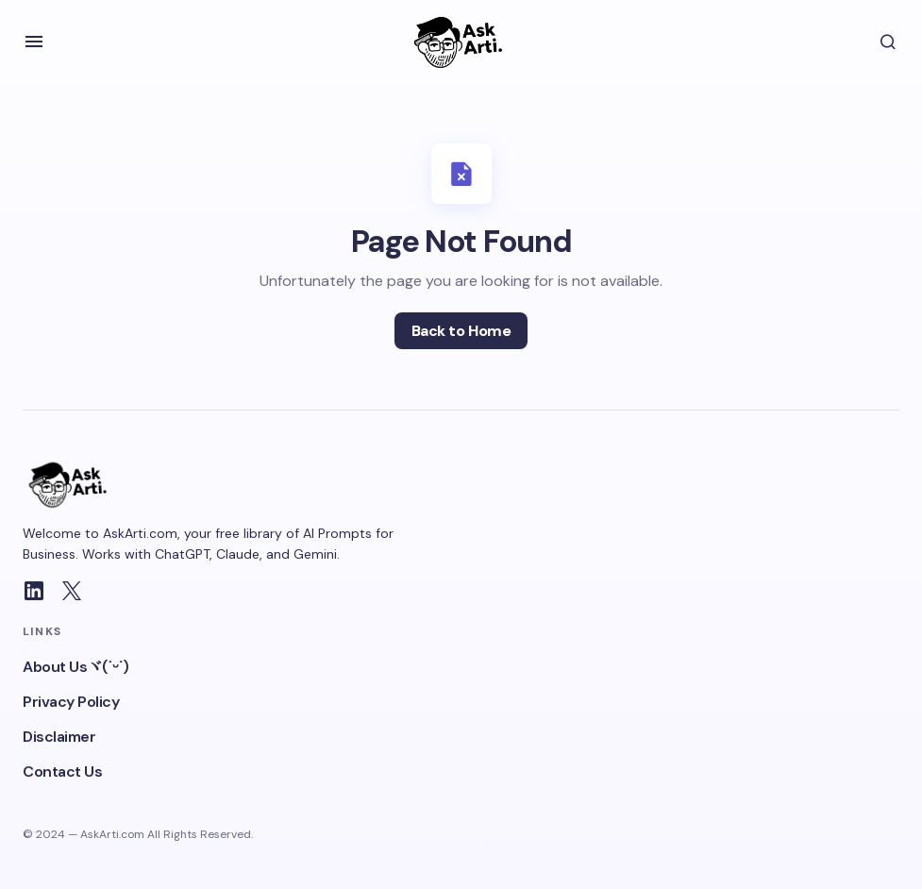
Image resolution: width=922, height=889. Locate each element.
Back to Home (461, 331)
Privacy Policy (71, 702)
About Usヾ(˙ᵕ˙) (76, 667)
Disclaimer (59, 736)
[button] (34, 41)
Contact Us (62, 771)
